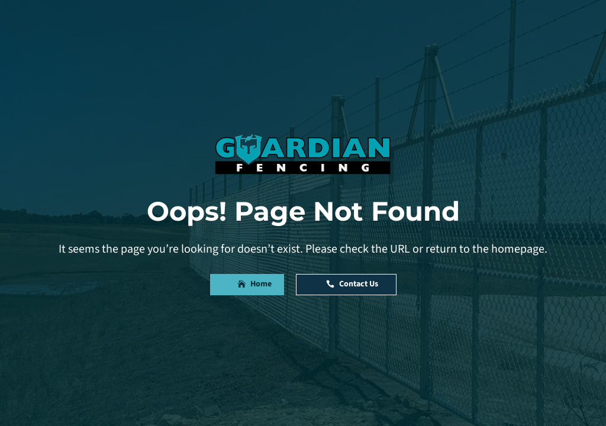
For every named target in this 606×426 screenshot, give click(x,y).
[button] (247, 284)
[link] (303, 154)
